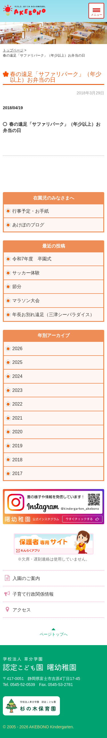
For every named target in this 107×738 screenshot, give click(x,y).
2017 (17, 473)
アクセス (17, 609)
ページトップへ (54, 631)
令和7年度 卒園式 (31, 258)
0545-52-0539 (22, 684)
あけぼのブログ (28, 224)
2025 (17, 362)
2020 (17, 431)
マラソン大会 (26, 300)
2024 (17, 376)
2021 (17, 418)
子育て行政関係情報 (28, 594)
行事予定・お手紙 (30, 211)
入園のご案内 (21, 578)
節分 (16, 286)
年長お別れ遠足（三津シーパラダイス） (53, 314)
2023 (17, 390)
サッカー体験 (26, 272)
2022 (17, 404)
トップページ (13, 50)
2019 (17, 445)
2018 (17, 459)
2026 (17, 348)
